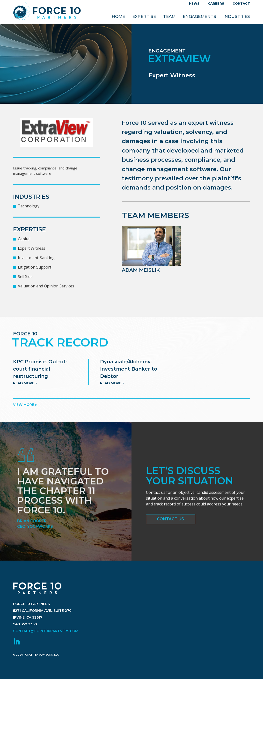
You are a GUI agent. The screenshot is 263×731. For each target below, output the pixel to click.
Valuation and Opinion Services (46, 286)
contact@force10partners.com (45, 644)
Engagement (167, 51)
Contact (241, 3)
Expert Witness (31, 248)
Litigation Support (34, 267)
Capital (24, 238)
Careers (216, 3)
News (194, 3)
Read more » (25, 390)
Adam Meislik (141, 270)
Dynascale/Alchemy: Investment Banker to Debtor (128, 376)
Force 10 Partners (47, 12)
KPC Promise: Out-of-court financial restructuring (40, 376)
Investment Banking (36, 257)
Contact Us (170, 521)
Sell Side (25, 276)
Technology (28, 206)
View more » (25, 404)
